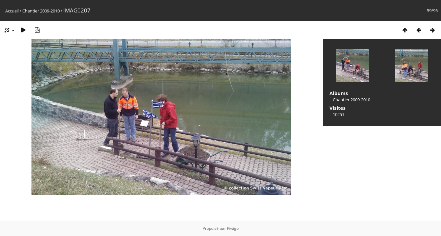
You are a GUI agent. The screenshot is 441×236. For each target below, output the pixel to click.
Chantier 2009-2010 (41, 11)
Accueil (12, 11)
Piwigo (233, 228)
